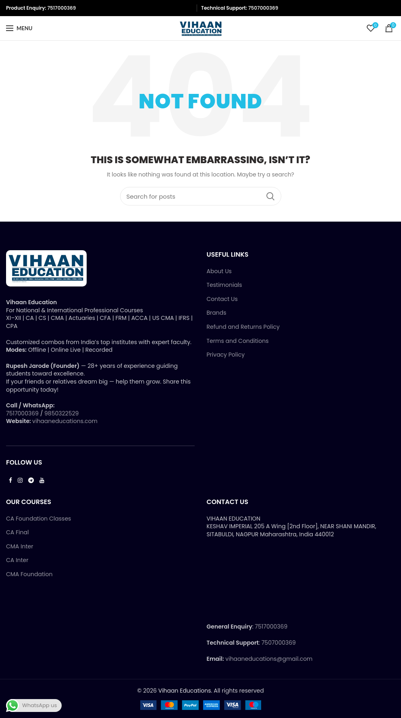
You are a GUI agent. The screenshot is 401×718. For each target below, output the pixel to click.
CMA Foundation (29, 574)
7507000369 (263, 7)
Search (270, 196)
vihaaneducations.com (65, 421)
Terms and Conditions (238, 341)
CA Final (17, 532)
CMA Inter (19, 546)
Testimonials (224, 285)
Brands (216, 313)
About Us (219, 271)
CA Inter (17, 560)
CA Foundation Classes (38, 519)
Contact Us (222, 299)
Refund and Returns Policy (243, 327)
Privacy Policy (226, 355)
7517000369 (61, 7)
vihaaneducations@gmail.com (268, 659)
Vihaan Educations (184, 691)
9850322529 (61, 413)
